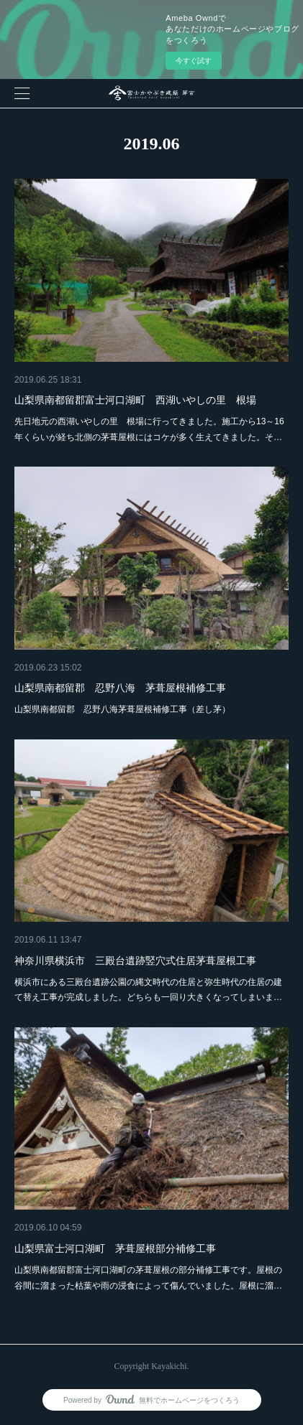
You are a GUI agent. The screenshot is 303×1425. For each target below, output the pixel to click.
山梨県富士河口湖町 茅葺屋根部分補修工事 (115, 1248)
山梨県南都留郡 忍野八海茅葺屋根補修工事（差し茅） (122, 709)
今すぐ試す (194, 61)
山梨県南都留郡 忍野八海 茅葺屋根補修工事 (120, 687)
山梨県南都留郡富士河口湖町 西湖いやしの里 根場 (135, 400)
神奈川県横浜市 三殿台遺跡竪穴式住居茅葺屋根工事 (135, 960)
